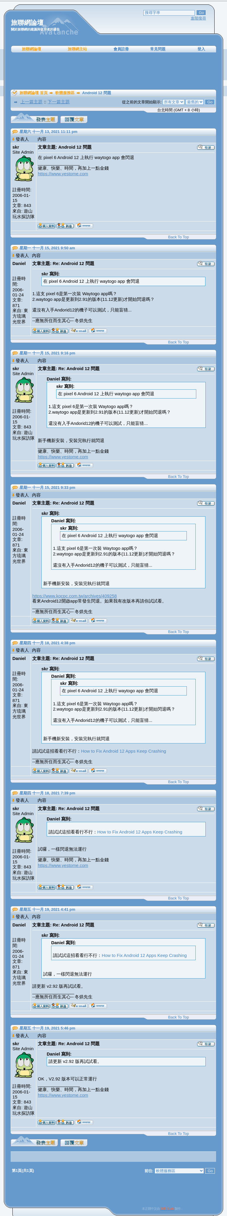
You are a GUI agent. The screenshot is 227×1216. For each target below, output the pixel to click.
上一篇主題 (31, 101)
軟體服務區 (64, 93)
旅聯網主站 (77, 49)
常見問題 (158, 49)
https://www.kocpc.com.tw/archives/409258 (74, 595)
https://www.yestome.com (63, 173)
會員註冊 (121, 49)
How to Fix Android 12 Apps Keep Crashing (123, 751)
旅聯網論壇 (31, 49)
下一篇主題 (59, 101)
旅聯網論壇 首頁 (34, 93)
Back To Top (178, 237)
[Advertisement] (113, 71)
